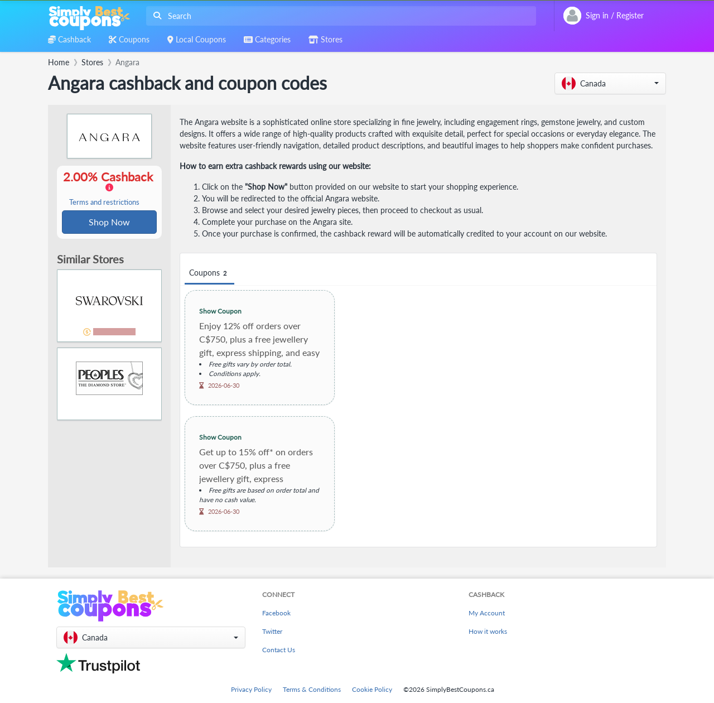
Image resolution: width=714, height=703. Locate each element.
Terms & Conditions (312, 689)
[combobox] (339, 16)
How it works (488, 631)
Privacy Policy (251, 689)
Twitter (272, 631)
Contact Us (278, 650)
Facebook (276, 613)
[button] (610, 83)
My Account (487, 613)
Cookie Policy (372, 689)
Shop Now (109, 222)
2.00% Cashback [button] (109, 188)
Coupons (209, 273)
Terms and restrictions (104, 202)
